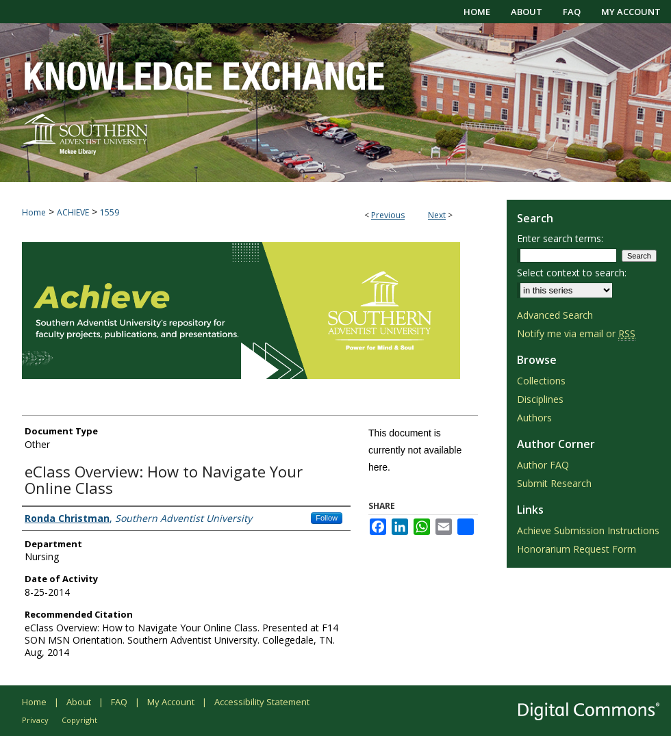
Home (34, 212)
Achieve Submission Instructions (588, 530)
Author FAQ (543, 464)
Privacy (35, 720)
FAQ (119, 702)
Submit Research (554, 483)
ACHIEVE (73, 212)
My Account (170, 702)
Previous (388, 215)
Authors (534, 417)
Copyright (79, 720)
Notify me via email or (576, 333)
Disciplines (540, 399)
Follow (327, 518)
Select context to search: (571, 272)
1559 (109, 212)
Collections (541, 380)
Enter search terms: (560, 238)
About (78, 702)
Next (437, 215)
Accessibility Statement (261, 702)
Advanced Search (555, 314)
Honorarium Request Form (576, 548)
